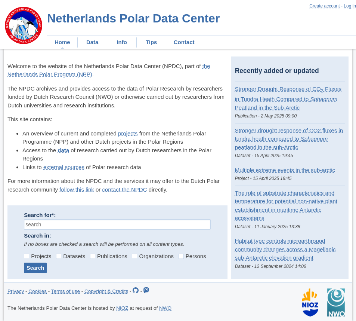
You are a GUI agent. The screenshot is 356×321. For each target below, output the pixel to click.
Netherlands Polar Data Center (133, 18)
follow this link (76, 189)
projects (128, 133)
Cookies (37, 291)
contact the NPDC (124, 189)
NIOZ (122, 308)
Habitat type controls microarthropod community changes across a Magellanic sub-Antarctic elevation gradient (285, 249)
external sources (63, 167)
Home (62, 42)
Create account (324, 6)
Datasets (70, 256)
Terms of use (65, 291)
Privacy (15, 291)
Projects (37, 256)
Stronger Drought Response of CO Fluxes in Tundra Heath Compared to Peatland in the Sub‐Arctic (288, 98)
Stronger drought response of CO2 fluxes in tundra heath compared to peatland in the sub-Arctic (289, 138)
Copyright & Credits (106, 291)
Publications (108, 256)
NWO (165, 308)
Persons (192, 256)
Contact (184, 42)
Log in (350, 6)
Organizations (153, 256)
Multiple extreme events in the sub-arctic (285, 170)
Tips (151, 42)
